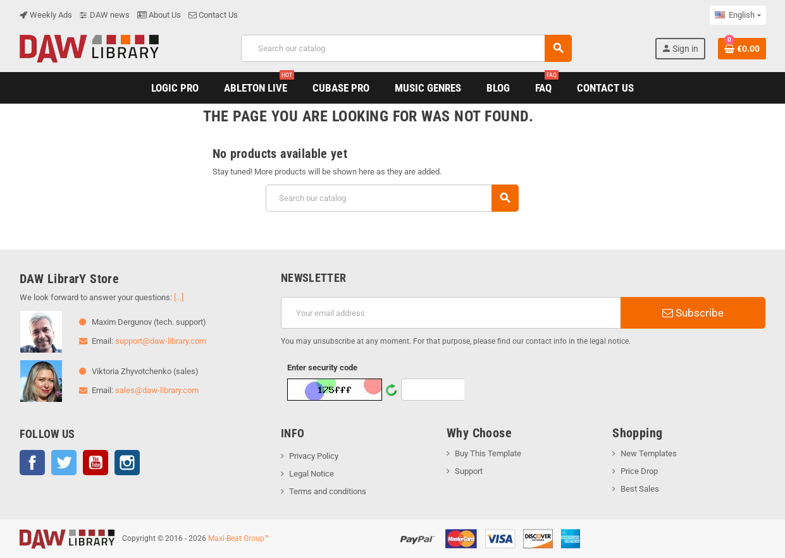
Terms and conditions (327, 491)
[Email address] (451, 313)
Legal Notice (311, 473)
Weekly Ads (46, 15)
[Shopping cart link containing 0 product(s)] (742, 48)
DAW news (105, 15)
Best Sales (640, 489)
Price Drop (639, 471)
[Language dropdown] (737, 15)
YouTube (95, 462)
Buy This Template (488, 453)
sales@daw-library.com (157, 390)
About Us (159, 15)
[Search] (406, 48)
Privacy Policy (313, 456)
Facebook (32, 462)
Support (469, 471)
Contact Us (213, 15)
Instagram (127, 462)
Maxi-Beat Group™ (238, 538)
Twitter (64, 462)
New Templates (649, 453)
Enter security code (322, 367)
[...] (178, 297)
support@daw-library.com (160, 341)
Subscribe (693, 312)
